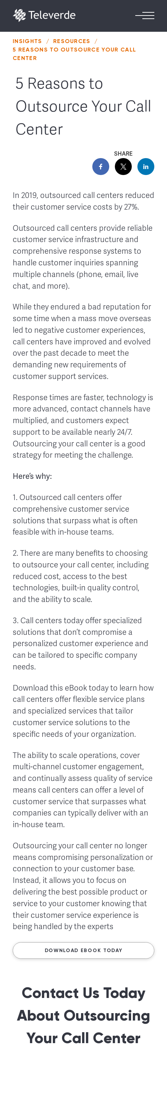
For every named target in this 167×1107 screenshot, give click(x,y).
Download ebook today (84, 950)
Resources (72, 41)
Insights (27, 41)
